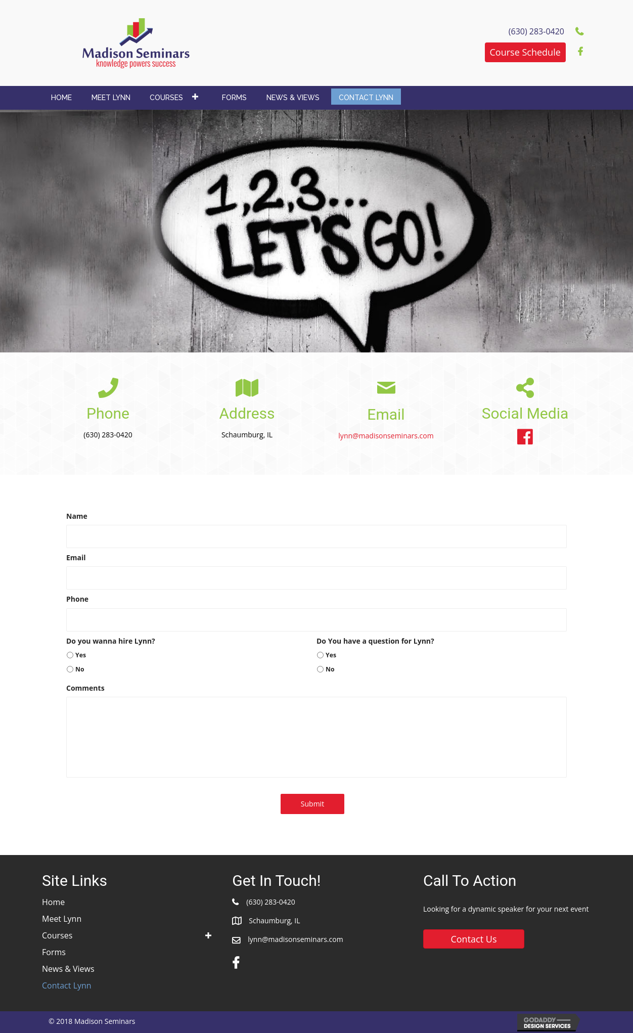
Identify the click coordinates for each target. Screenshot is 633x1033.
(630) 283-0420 (270, 902)
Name (76, 516)
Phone (77, 599)
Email (76, 557)
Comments (85, 688)
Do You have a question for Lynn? (375, 641)
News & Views (68, 968)
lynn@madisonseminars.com (385, 435)
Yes (80, 655)
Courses (57, 935)
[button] (525, 52)
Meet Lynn (61, 918)
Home (53, 902)
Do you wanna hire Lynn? (110, 641)
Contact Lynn (67, 985)
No (79, 669)
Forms (54, 952)
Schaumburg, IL (274, 920)
